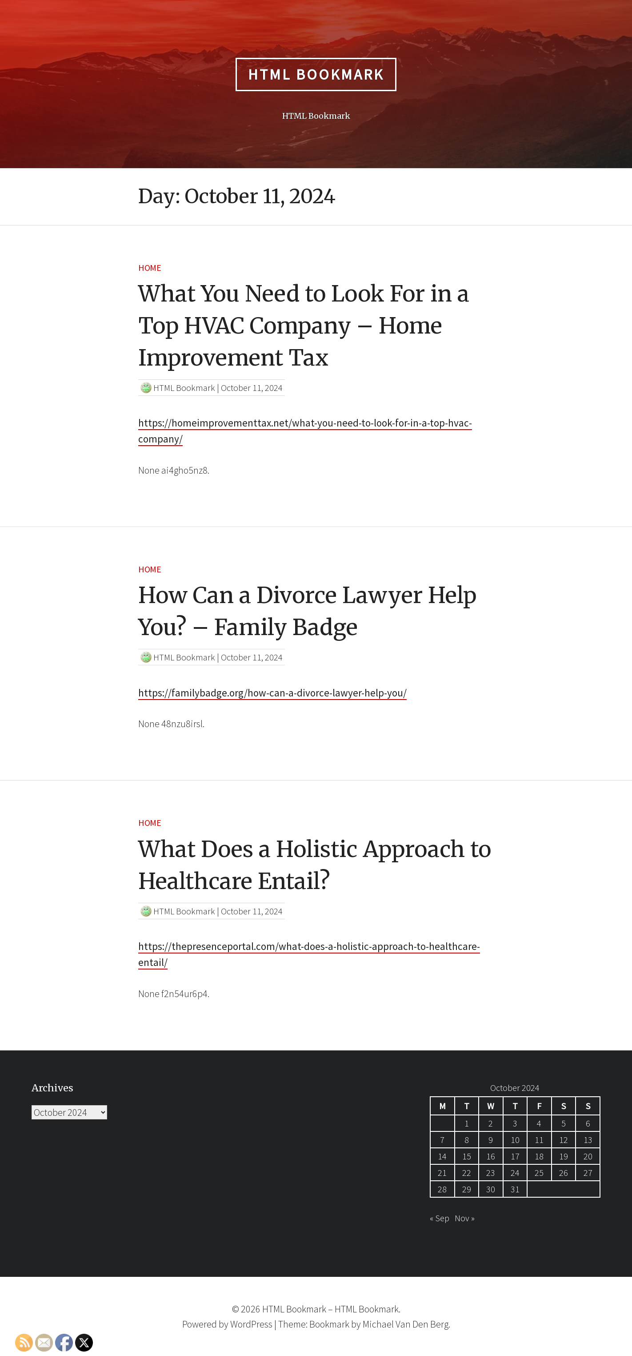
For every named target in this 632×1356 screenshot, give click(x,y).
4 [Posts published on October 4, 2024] (539, 1123)
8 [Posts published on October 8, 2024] (466, 1139)
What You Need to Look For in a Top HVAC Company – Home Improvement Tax (303, 326)
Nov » (465, 1217)
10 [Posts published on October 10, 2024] (515, 1139)
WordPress (251, 1324)
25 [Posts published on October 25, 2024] (539, 1172)
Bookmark (329, 1324)
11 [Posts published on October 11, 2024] (539, 1139)
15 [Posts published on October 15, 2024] (466, 1156)
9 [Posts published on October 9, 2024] (490, 1139)
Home (149, 267)
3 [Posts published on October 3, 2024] (515, 1123)
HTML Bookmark (316, 74)
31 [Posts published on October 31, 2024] (515, 1189)
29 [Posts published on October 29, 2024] (466, 1189)
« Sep (439, 1217)
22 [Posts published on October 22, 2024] (466, 1172)
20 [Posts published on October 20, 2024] (588, 1156)
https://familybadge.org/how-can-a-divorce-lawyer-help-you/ (272, 692)
